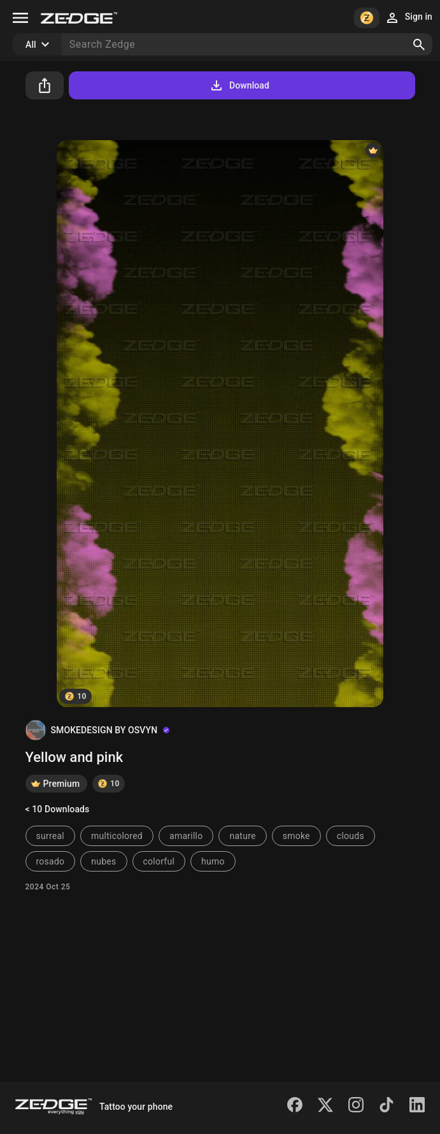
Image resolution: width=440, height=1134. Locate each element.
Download (239, 85)
